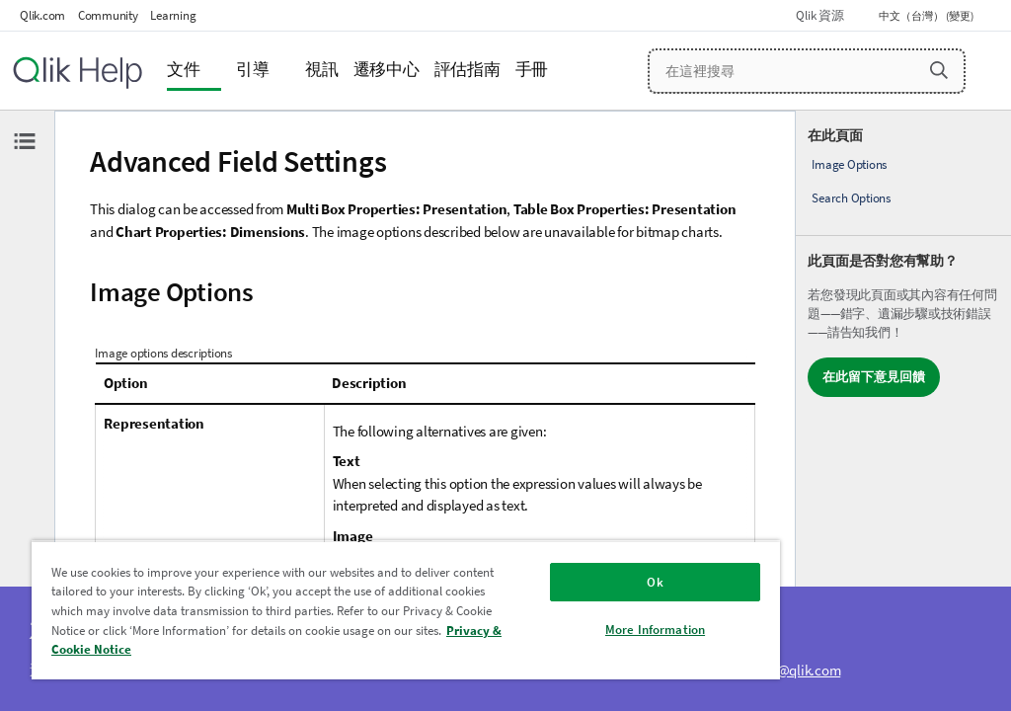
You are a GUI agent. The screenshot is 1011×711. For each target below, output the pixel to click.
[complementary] (903, 411)
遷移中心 (386, 69)
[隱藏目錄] (24, 141)
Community (108, 15)
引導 (253, 69)
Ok (654, 582)
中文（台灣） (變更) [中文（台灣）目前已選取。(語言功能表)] (927, 16)
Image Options (849, 164)
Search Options (851, 198)
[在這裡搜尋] (807, 71)
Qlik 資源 (819, 15)
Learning (172, 15)
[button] (939, 70)
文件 (183, 69)
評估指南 (467, 69)
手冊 (532, 69)
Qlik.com (42, 15)
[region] (406, 609)
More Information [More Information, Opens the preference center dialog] (655, 629)
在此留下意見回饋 (873, 376)
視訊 (322, 69)
